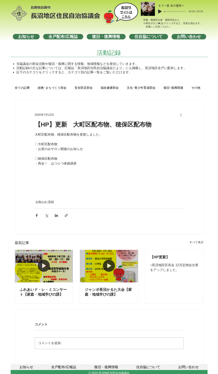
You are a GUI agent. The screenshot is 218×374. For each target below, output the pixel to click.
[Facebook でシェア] (37, 215)
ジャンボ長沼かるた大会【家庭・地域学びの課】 (108, 292)
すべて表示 (196, 242)
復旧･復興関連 (173, 88)
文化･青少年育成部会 (141, 88)
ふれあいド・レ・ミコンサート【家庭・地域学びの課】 (43, 292)
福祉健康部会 (110, 88)
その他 (195, 88)
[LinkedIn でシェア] (56, 215)
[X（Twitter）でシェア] (46, 215)
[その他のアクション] (181, 114)
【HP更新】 (160, 257)
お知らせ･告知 (45, 201)
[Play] (160, 11)
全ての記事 (22, 88)
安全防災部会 (84, 88)
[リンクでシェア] (66, 215)
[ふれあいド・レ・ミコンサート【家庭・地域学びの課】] (44, 266)
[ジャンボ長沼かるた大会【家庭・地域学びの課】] (109, 266)
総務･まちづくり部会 (52, 88)
